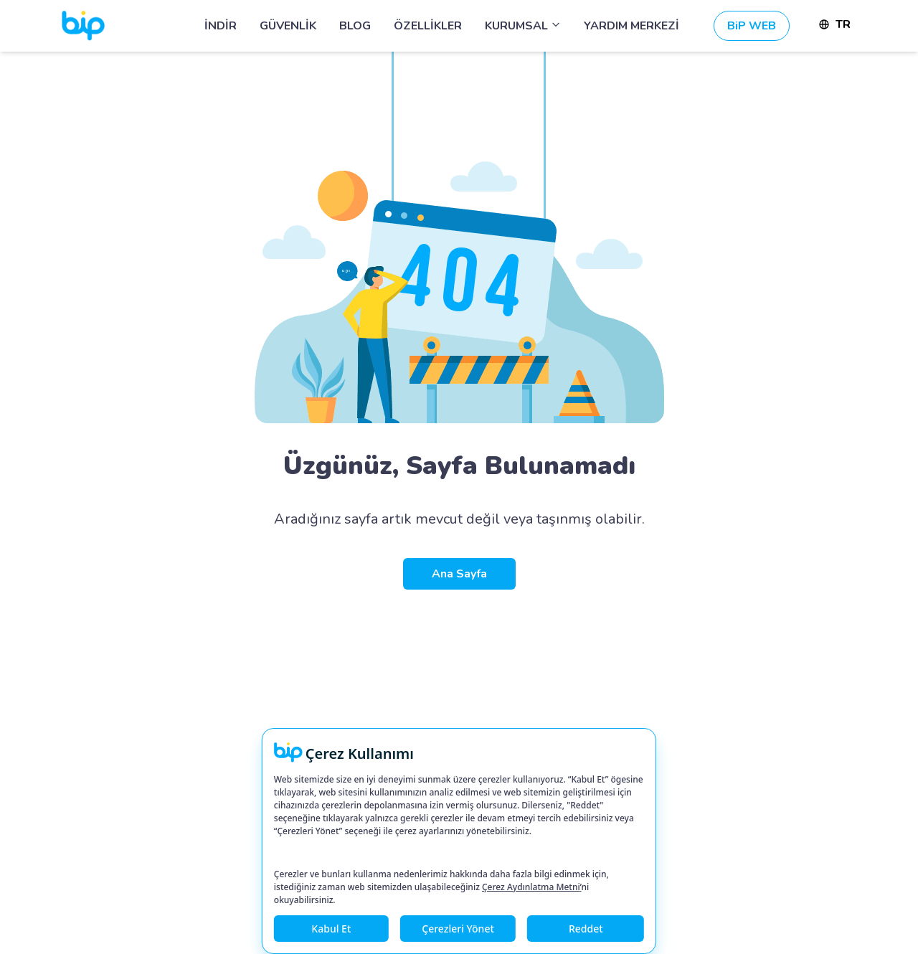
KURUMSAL (523, 26)
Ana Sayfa (459, 574)
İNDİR (220, 26)
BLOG (355, 26)
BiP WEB (751, 26)
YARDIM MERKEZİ (631, 26)
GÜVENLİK (288, 26)
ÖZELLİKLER (428, 26)
